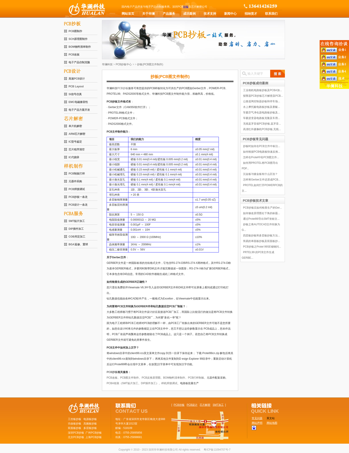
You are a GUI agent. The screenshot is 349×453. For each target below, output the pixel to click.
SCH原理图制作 (78, 39)
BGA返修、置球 (78, 244)
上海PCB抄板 (93, 437)
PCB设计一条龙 (78, 204)
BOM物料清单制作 (80, 46)
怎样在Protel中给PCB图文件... (261, 157)
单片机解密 (75, 126)
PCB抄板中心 (124, 64)
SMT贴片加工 (77, 221)
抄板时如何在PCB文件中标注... (261, 146)
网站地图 (272, 422)
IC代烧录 (74, 157)
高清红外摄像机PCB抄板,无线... (262, 129)
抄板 (186, 6)
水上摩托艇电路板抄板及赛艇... (261, 107)
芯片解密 (205, 404)
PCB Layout (76, 86)
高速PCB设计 (77, 78)
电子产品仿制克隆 (79, 62)
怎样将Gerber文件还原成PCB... (261, 179)
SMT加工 (218, 404)
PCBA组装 (113, 383)
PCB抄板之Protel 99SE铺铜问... (262, 246)
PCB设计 (192, 404)
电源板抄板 (90, 419)
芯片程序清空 (77, 149)
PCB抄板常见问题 (255, 139)
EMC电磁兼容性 (78, 102)
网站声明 (257, 422)
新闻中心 (230, 13)
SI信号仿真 (75, 94)
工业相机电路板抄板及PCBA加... (262, 90)
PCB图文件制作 (129, 377)
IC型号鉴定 (75, 141)
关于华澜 (148, 13)
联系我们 (271, 13)
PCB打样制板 (196, 377)
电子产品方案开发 (79, 109)
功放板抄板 (74, 423)
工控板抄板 (74, 419)
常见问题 (257, 418)
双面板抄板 (74, 428)
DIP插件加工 (76, 228)
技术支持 (210, 13)
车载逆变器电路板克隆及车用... (261, 118)
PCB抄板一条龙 (78, 197)
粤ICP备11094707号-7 (217, 449)
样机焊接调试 (169, 383)
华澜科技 (107, 64)
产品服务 (169, 13)
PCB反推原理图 (151, 377)
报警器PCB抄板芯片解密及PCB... (263, 95)
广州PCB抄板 (93, 432)
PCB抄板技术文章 (255, 200)
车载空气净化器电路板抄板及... (261, 112)
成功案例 (189, 13)
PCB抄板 (122, 88)
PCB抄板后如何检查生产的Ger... (262, 207)
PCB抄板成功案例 (255, 83)
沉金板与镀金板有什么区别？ (260, 174)
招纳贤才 (251, 13)
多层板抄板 (90, 428)
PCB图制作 (75, 31)
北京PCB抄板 (76, 437)
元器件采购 (75, 181)
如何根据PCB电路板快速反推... (261, 151)
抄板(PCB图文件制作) (150, 64)
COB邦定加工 (77, 236)
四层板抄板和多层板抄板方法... (261, 235)
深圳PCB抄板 (76, 432)
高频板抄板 (90, 423)
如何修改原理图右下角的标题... (261, 213)
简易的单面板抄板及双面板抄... (261, 241)
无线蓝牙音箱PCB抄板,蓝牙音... (262, 123)
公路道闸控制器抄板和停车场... (261, 101)
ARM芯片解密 (77, 133)
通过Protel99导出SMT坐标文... (261, 218)
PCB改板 (74, 54)
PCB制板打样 (77, 173)
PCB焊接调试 (77, 189)
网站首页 (128, 13)
